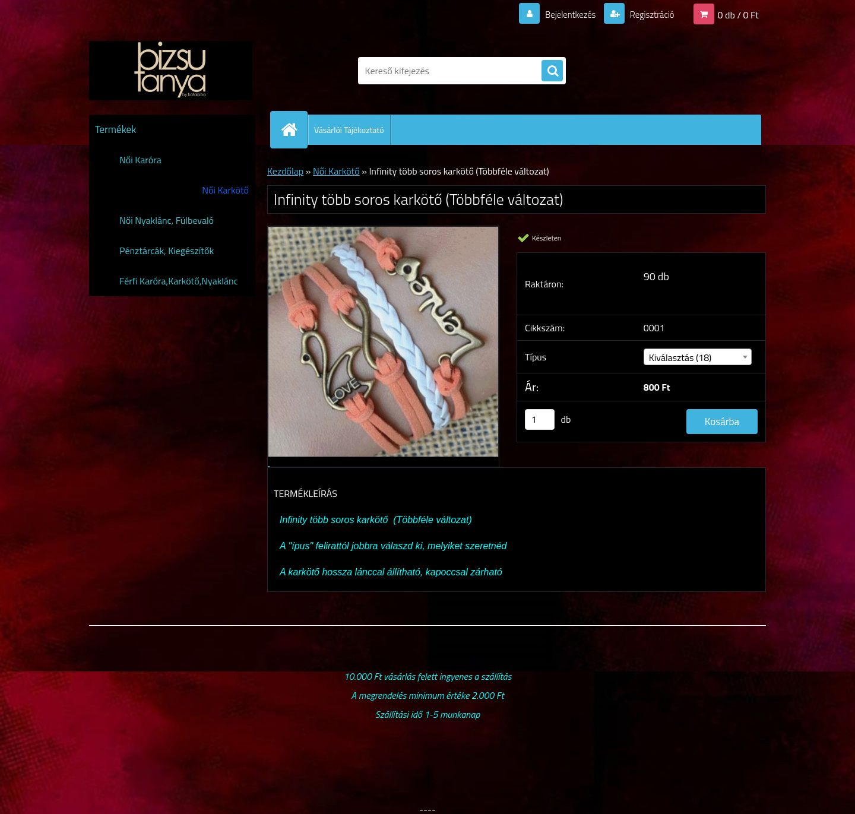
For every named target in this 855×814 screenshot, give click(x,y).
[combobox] (698, 357)
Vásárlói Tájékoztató (349, 129)
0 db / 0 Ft (738, 14)
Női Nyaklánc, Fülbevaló (166, 220)
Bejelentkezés (563, 14)
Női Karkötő (225, 190)
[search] (552, 71)
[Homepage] (294, 129)
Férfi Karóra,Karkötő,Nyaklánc (178, 281)
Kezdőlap (285, 171)
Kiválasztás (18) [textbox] (680, 357)
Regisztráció (648, 14)
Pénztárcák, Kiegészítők (166, 250)
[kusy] (540, 419)
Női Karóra (140, 160)
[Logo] (170, 70)
